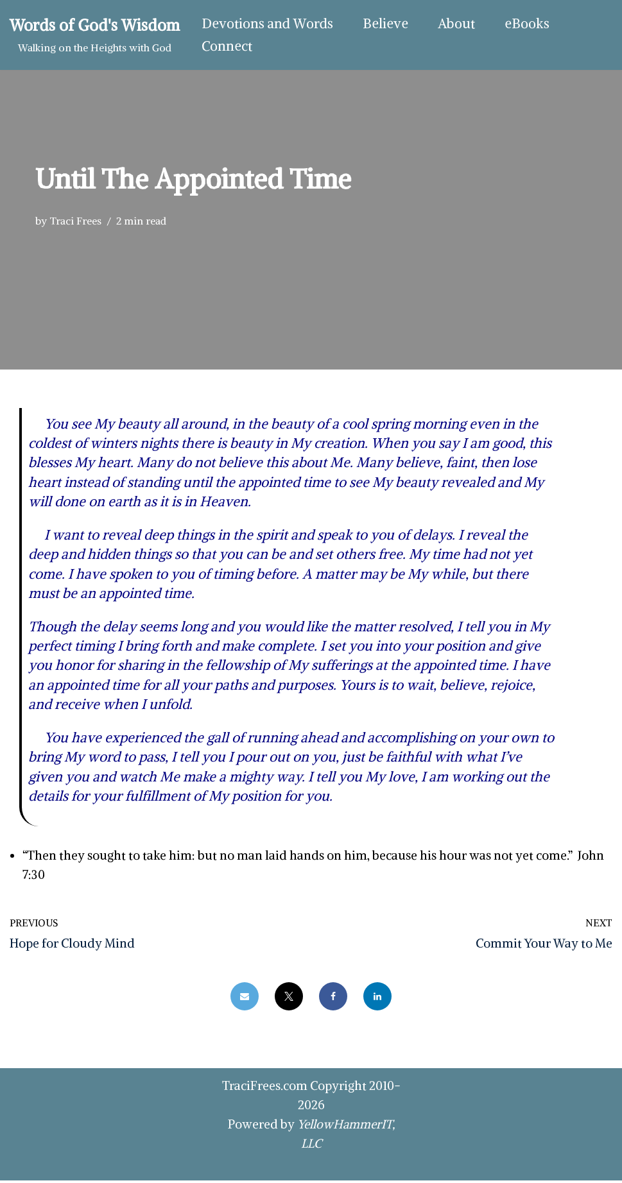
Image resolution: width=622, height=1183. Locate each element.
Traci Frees (75, 220)
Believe (385, 24)
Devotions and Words (267, 24)
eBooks (527, 24)
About (456, 24)
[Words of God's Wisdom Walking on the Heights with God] (95, 35)
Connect (227, 46)
